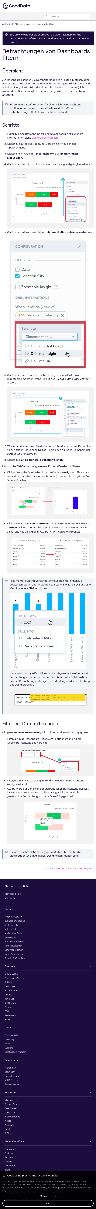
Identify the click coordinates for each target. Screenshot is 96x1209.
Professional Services (14, 978)
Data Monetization (13, 950)
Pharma (8, 1007)
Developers (11, 1059)
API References (11, 1080)
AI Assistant (10, 929)
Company (9, 1149)
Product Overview (13, 916)
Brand (7, 1169)
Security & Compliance (15, 958)
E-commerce (10, 990)
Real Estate (10, 1003)
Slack (7, 1043)
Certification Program (15, 1052)
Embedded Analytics (14, 941)
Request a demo (12, 894)
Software (9, 982)
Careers (8, 1161)
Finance (8, 994)
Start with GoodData (16, 886)
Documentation (12, 1035)
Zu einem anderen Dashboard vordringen (69, 868)
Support (8, 1047)
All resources (10, 1100)
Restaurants (10, 1015)
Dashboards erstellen (45, 137)
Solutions (9, 966)
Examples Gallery (12, 1076)
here (70, 34)
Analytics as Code (13, 933)
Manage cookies (48, 1196)
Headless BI (10, 937)
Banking (8, 1019)
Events (7, 1129)
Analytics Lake (11, 925)
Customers (9, 1153)
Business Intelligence (14, 921)
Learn (7, 1027)
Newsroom (10, 1165)
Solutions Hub (11, 974)
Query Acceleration (13, 954)
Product (9, 908)
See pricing (10, 898)
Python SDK (10, 1067)
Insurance (9, 999)
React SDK (9, 1072)
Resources (10, 1092)
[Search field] (67, 16)
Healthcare (9, 986)
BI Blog (7, 1133)
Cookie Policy (40, 1187)
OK (48, 1203)
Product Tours (11, 1104)
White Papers (11, 1112)
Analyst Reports (12, 1116)
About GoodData (14, 1141)
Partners (8, 1157)
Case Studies (10, 1108)
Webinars (9, 1125)
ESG (6, 1011)
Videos (7, 1121)
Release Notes (11, 1084)
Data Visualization (13, 945)
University (9, 1039)
